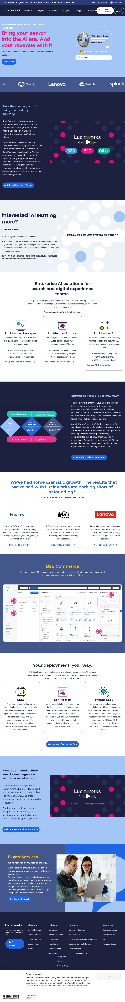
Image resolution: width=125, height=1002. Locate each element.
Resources (108, 925)
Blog (104, 939)
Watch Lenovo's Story (104, 545)
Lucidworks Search (35, 939)
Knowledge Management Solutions (83, 939)
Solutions (73, 925)
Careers (60, 961)
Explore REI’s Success (62, 545)
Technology (53, 953)
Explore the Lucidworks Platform (89, 457)
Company (61, 956)
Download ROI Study (19, 545)
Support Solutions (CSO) (78, 953)
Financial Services (56, 935)
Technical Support (110, 944)
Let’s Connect (13, 943)
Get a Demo (9, 62)
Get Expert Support (19, 899)
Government (53, 939)
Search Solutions (75, 935)
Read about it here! (61, 2)
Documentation (109, 935)
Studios (31, 949)
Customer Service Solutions (80, 944)
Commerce (53, 930)
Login (93, 3)
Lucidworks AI (33, 944)
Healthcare (53, 944)
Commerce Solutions (77, 930)
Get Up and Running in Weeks (18, 185)
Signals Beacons (34, 930)
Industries (54, 925)
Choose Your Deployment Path (62, 744)
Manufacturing (55, 949)
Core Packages (75, 949)
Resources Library (110, 930)
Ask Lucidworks (106, 10)
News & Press (62, 966)
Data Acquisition (34, 935)
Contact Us (102, 3)
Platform (32, 925)
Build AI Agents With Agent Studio (21, 829)
